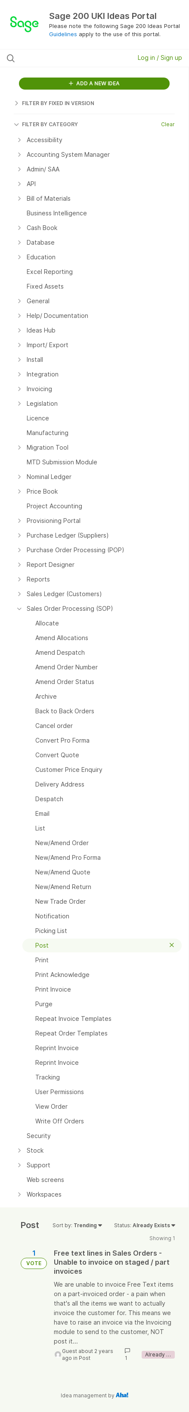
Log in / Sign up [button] (160, 57)
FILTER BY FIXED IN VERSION (54, 103)
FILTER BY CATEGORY (46, 124)
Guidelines (63, 34)
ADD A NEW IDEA (94, 83)
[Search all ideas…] (58, 58)
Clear (168, 124)
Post (84, 1358)
